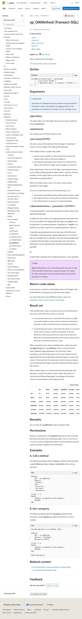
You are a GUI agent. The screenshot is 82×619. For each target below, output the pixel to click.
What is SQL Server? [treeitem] (12, 40)
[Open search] (72, 3)
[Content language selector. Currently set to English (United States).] (12, 604)
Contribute (37, 610)
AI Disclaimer (7, 610)
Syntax (33, 37)
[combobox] (14, 20)
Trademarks (17, 613)
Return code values (37, 43)
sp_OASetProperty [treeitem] (15, 246)
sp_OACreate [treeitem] (13, 231)
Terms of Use (7, 613)
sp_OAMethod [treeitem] (14, 243)
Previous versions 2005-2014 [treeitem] (13, 34)
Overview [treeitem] (11, 155)
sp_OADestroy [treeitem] (13, 234)
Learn (31, 16)
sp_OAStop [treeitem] (12, 249)
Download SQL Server (71, 8)
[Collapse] (22, 16)
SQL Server (44, 16)
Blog (28, 610)
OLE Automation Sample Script (45, 570)
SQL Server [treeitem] (7, 28)
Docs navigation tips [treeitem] (10, 31)
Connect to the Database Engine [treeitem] (14, 50)
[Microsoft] (4, 2)
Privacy (46, 610)
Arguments (35, 40)
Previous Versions (19, 610)
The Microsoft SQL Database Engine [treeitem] (15, 44)
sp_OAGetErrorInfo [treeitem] (15, 237)
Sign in (77, 3)
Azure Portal (57, 8)
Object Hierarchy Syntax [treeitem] (14, 226)
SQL (37, 16)
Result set (34, 46)
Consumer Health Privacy (60, 610)
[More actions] (77, 15)
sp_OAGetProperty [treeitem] (15, 240)
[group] (54, 82)
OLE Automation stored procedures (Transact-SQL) (52, 567)
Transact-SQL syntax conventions (44, 63)
